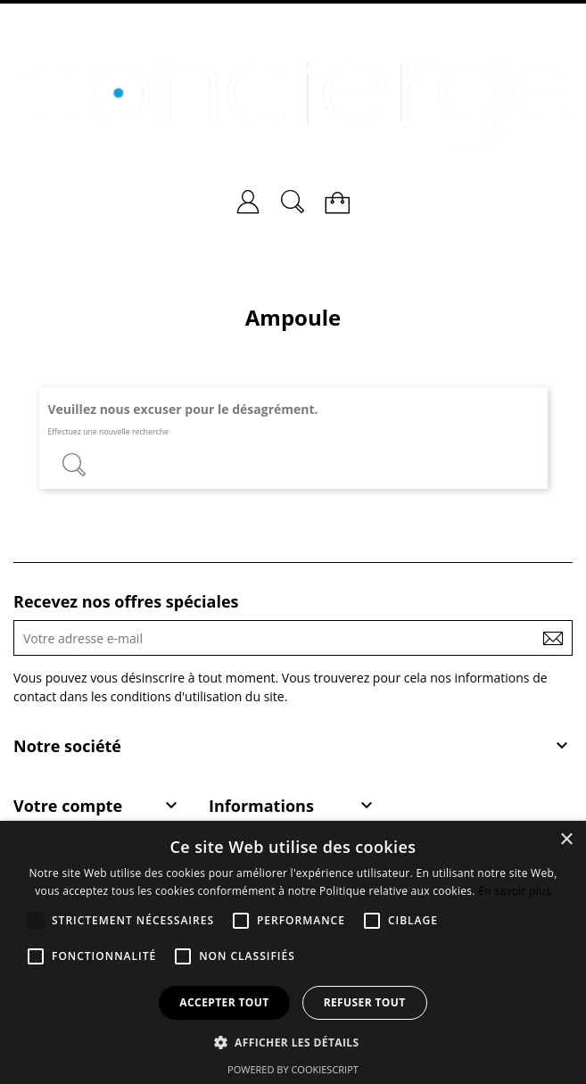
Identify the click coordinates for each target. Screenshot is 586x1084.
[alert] (293, 952)
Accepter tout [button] (223, 1002)
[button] (293, 1041)
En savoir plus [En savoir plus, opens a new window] (514, 890)
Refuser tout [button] (365, 1002)
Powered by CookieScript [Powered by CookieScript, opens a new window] (293, 1069)
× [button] (566, 840)
